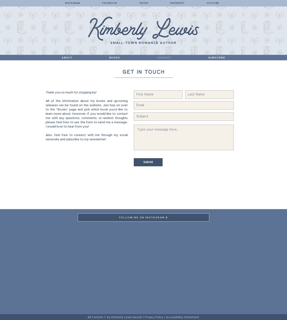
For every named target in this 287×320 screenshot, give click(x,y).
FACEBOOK (109, 3)
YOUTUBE (212, 3)
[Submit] (148, 162)
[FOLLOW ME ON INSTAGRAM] (143, 217)
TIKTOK (143, 3)
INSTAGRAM (72, 3)
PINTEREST (177, 3)
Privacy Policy (154, 317)
